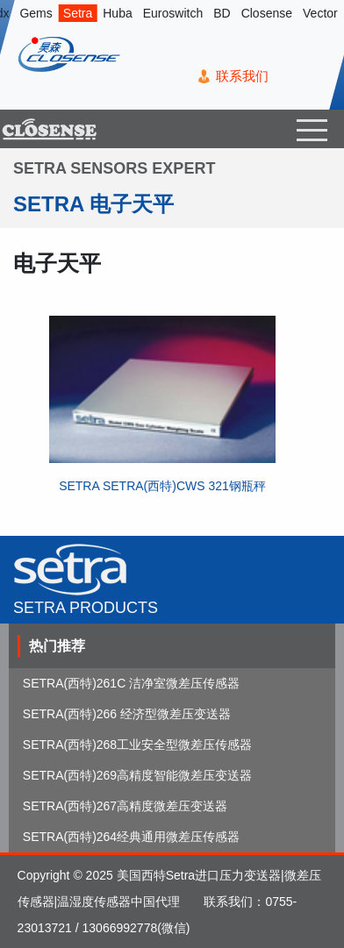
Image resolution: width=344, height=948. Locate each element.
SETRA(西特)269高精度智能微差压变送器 (137, 775)
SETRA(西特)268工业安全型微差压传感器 (137, 745)
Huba (117, 13)
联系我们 (242, 75)
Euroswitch (173, 13)
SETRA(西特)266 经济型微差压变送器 (127, 714)
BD (221, 13)
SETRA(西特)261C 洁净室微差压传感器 (131, 683)
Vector (320, 13)
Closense (266, 13)
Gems (35, 13)
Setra (77, 13)
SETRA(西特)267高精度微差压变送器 (125, 806)
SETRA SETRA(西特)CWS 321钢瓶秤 (162, 486)
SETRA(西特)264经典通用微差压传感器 (131, 837)
